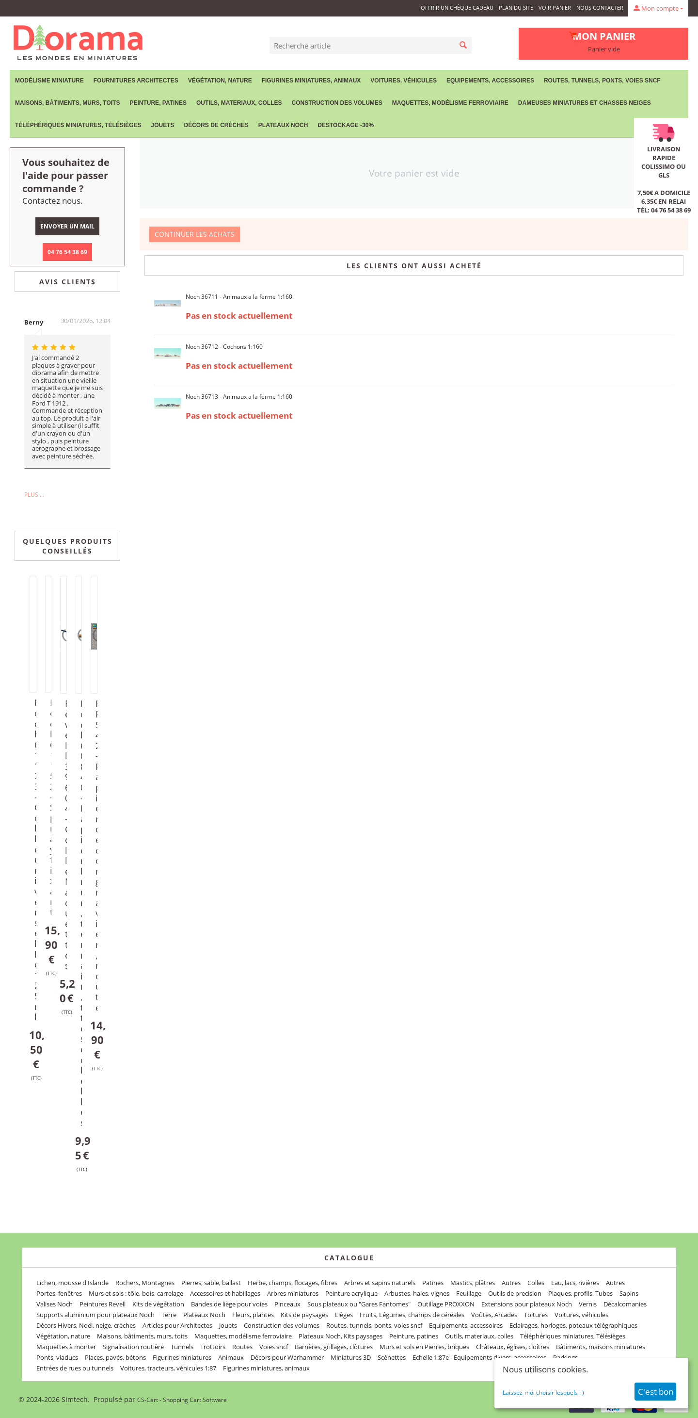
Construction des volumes (336, 102)
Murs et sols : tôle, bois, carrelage (136, 1293)
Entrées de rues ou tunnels (74, 1368)
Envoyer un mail (67, 226)
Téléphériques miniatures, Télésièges (78, 125)
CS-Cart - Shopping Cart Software (182, 1400)
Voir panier (555, 7)
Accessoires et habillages (225, 1293)
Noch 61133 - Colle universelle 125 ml (36, 860)
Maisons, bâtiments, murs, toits (67, 102)
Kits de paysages (304, 1314)
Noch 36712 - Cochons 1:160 (224, 346)
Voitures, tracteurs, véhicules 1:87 (168, 1368)
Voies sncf (273, 1346)
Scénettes (392, 1357)
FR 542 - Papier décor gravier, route (97, 855)
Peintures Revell (102, 1304)
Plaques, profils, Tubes (580, 1293)
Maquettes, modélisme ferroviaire (450, 102)
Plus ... (34, 494)
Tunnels (182, 1346)
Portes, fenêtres (59, 1293)
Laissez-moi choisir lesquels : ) (543, 1392)
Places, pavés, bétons (115, 1357)
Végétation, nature (220, 80)
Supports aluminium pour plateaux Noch (95, 1314)
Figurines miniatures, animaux (311, 80)
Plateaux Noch (283, 125)
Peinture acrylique (351, 1293)
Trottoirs (212, 1346)
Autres (511, 1282)
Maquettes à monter (66, 1346)
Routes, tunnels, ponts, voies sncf (602, 80)
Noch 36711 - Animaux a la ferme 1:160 (239, 297)
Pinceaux (287, 1304)
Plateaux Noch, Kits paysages (340, 1336)
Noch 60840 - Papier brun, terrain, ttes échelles (82, 913)
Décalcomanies (625, 1304)
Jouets (162, 125)
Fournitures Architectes (136, 80)
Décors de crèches (216, 125)
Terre (168, 1314)
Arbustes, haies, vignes (416, 1293)
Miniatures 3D (351, 1357)
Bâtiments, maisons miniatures (600, 1346)
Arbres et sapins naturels (379, 1282)
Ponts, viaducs (57, 1357)
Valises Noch (54, 1304)
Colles (535, 1282)
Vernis (588, 1304)
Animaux (231, 1357)
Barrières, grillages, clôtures (334, 1346)
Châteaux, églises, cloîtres (512, 1346)
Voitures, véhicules (403, 80)
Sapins (628, 1293)
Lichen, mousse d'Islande (72, 1282)
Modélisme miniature (49, 80)
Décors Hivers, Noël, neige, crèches (86, 1325)
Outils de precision (514, 1293)
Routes (242, 1346)
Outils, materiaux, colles (239, 102)
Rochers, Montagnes (144, 1282)
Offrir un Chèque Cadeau (457, 7)
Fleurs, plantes (253, 1314)
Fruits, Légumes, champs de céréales (412, 1314)
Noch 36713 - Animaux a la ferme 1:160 (239, 396)
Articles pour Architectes (177, 1325)
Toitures (536, 1314)
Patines (433, 1282)
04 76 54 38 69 (67, 252)
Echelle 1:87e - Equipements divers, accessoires (479, 1357)
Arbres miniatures (292, 1293)
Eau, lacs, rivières (575, 1282)
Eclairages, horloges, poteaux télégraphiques (573, 1325)
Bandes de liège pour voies (229, 1304)
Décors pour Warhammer (287, 1357)
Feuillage (468, 1293)
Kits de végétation (158, 1304)
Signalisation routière (133, 1346)
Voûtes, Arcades (494, 1314)
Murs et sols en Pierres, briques (424, 1346)
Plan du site (516, 7)
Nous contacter (599, 7)
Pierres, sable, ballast (211, 1282)
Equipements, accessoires (490, 80)
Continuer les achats (195, 234)
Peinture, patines (158, 102)
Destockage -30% (345, 125)
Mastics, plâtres (472, 1282)
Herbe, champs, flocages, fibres (292, 1282)
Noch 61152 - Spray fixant (52, 807)
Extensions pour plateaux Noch (526, 1304)
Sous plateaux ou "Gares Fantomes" (359, 1304)
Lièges (344, 1314)
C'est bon (655, 1391)
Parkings (565, 1357)
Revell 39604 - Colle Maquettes (67, 834)
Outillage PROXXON (446, 1304)
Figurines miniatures (182, 1357)
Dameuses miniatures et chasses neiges (584, 102)
